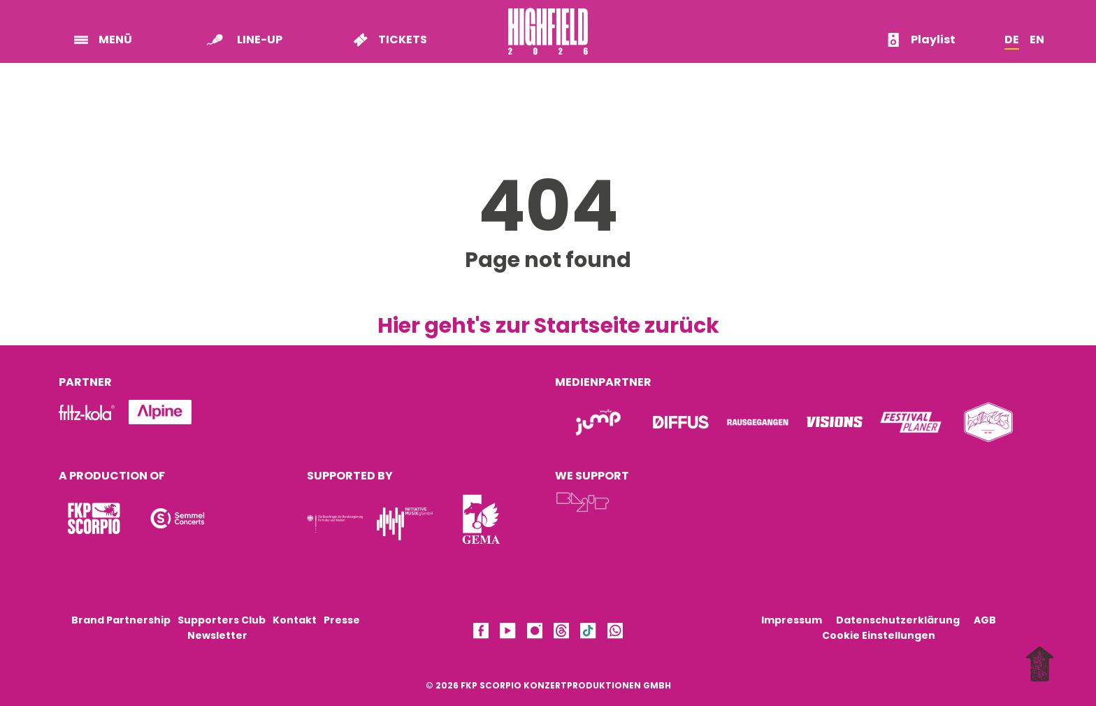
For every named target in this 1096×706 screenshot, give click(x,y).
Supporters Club (222, 620)
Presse (342, 620)
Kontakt (295, 620)
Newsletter (217, 635)
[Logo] (94, 518)
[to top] (1043, 666)
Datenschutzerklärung (898, 620)
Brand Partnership (121, 620)
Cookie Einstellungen (878, 635)
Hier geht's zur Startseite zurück (548, 325)
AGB (985, 620)
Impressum (791, 620)
